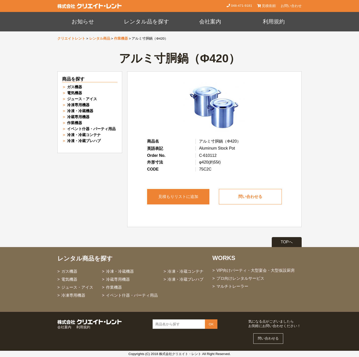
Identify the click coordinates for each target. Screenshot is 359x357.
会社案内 (210, 21)
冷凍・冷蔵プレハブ (84, 141)
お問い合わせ (291, 6)
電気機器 (74, 93)
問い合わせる (250, 196)
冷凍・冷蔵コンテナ (84, 135)
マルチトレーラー (232, 286)
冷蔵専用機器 (78, 117)
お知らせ (83, 21)
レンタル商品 (99, 38)
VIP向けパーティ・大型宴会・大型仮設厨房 (255, 270)
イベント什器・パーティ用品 (91, 129)
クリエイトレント (71, 38)
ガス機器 (74, 87)
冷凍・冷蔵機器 (80, 111)
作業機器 (121, 38)
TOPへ (287, 242)
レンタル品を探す (146, 21)
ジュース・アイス (82, 99)
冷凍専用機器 (78, 105)
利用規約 (274, 21)
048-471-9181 (241, 5)
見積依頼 (266, 6)
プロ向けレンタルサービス (240, 278)
